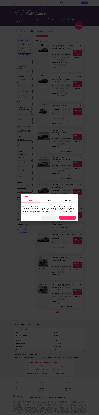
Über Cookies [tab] (68, 200)
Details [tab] (49, 200)
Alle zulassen (68, 217)
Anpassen (49, 217)
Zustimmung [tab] (30, 200)
